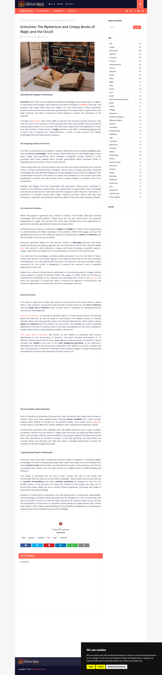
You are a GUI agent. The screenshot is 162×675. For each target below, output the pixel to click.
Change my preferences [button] (116, 667)
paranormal (125, 190)
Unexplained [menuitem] (58, 11)
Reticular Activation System (125, 99)
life (125, 44)
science (125, 68)
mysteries (41, 538)
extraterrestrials (125, 64)
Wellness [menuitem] (71, 11)
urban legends (125, 197)
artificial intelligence (125, 117)
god (125, 186)
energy (125, 47)
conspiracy (125, 127)
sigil (125, 138)
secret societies (125, 162)
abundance (125, 113)
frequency (125, 57)
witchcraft (63, 538)
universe (58, 123)
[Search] (121, 27)
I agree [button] (90, 667)
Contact (69, 4)
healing (97, 318)
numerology (125, 155)
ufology (125, 110)
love (125, 92)
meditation (125, 134)
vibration (125, 71)
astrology (125, 176)
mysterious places (125, 120)
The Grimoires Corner (29, 37)
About (60, 4)
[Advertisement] (125, 246)
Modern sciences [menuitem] (26, 11)
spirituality (125, 50)
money (125, 152)
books (27, 20)
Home (52, 4)
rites (48, 538)
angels (125, 172)
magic (125, 82)
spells (55, 538)
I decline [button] (101, 667)
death (125, 96)
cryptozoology (125, 131)
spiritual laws (125, 193)
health (125, 75)
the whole (125, 141)
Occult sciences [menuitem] (42, 11)
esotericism (125, 183)
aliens (125, 78)
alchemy (125, 169)
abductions (125, 145)
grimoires (32, 538)
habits (125, 106)
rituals (125, 159)
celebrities (125, 179)
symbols (125, 124)
